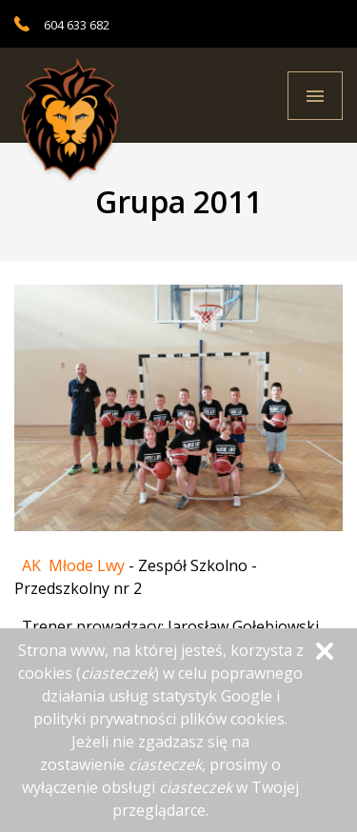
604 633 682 (76, 24)
